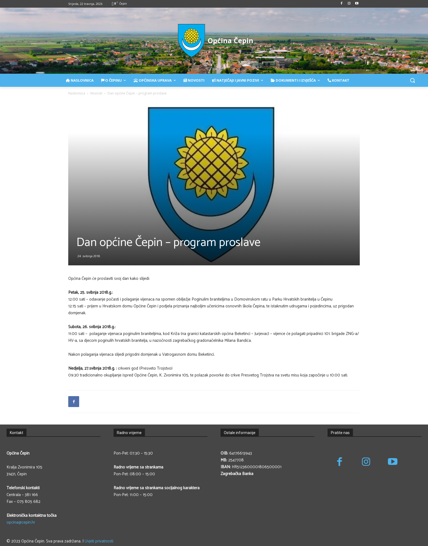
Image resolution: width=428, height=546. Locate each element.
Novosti (96, 93)
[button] (412, 80)
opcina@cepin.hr (21, 522)
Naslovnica (76, 93)
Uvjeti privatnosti (99, 541)
